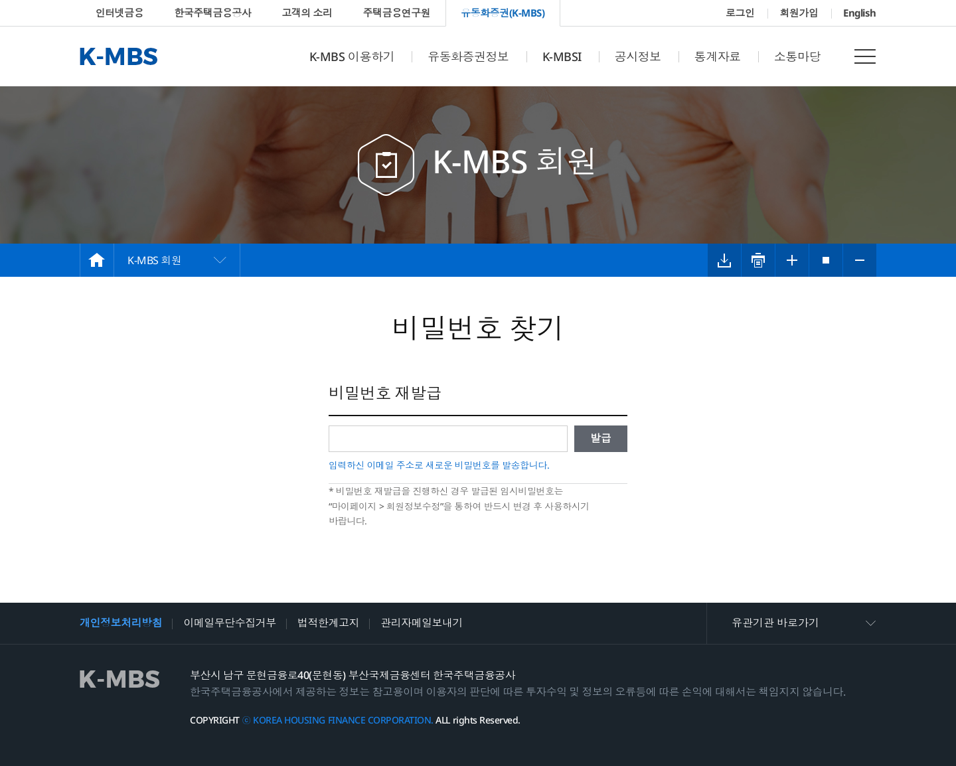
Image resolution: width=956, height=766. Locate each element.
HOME (97, 260)
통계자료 (717, 56)
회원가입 (798, 12)
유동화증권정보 (468, 56)
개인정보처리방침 (121, 622)
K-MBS (118, 56)
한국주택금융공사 (212, 12)
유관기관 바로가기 (775, 622)
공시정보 (638, 56)
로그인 (740, 12)
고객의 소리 (306, 12)
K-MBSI (562, 56)
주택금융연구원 (396, 12)
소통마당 (797, 56)
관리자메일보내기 (421, 622)
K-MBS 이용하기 (351, 56)
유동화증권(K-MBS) (502, 12)
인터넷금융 (120, 12)
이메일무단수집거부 (229, 622)
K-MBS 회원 (154, 260)
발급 (600, 438)
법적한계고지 (328, 622)
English (859, 12)
